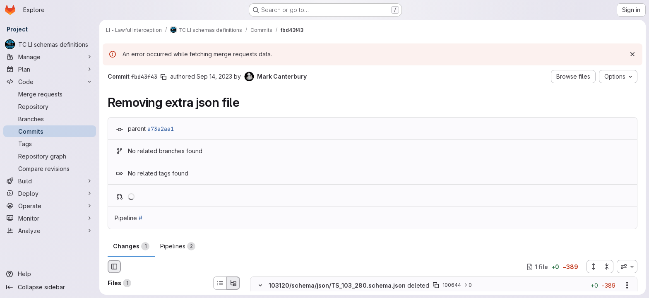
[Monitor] (49, 218)
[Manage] (49, 56)
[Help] (49, 274)
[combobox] (627, 266)
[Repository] (49, 106)
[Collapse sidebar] (49, 287)
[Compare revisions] (49, 168)
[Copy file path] (436, 286)
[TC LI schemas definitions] (49, 44)
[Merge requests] (49, 94)
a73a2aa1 (160, 128)
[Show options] (627, 286)
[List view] (219, 283)
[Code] (49, 81)
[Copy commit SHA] (163, 77)
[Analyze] (49, 230)
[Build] (49, 181)
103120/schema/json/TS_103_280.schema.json (337, 285)
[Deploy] (49, 193)
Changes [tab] (131, 246)
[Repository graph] (49, 156)
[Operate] (49, 205)
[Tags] (49, 143)
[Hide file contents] (260, 286)
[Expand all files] (593, 266)
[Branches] (49, 119)
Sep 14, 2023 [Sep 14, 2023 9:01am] (214, 76)
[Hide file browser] (114, 266)
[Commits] (49, 131)
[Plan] (49, 69)
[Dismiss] (632, 54)
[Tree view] (233, 283)
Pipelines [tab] (177, 246)
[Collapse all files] (606, 266)
